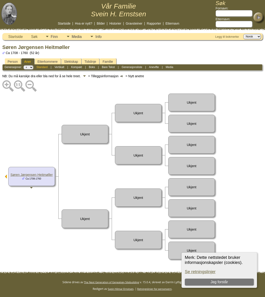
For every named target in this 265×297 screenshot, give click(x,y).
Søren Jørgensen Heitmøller (31, 175)
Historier (115, 23)
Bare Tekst (108, 67)
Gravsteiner (134, 23)
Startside (64, 23)
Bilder (101, 23)
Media (77, 37)
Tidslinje (90, 61)
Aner (27, 61)
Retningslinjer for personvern (154, 289)
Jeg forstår (219, 282)
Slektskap (71, 61)
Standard (42, 67)
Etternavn (172, 23)
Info (98, 37)
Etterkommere (47, 61)
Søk (34, 37)
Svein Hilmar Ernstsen (121, 289)
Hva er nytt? (83, 23)
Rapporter (154, 23)
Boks (92, 67)
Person (13, 61)
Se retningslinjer (200, 271)
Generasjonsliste (132, 67)
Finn (54, 37)
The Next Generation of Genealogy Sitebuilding (111, 282)
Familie (108, 61)
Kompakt (76, 67)
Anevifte (154, 67)
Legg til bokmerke (227, 36)
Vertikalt (59, 67)
